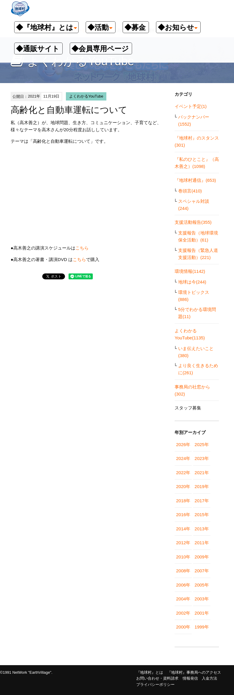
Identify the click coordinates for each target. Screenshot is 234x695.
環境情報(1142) (190, 271)
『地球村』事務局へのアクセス (194, 672)
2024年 (183, 458)
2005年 (202, 584)
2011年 (202, 542)
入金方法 (209, 678)
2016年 (183, 514)
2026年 (183, 444)
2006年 (183, 584)
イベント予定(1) (191, 106)
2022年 (183, 472)
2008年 (183, 570)
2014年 (183, 528)
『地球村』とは (149, 672)
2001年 (202, 612)
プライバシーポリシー (155, 684)
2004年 (183, 598)
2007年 (202, 570)
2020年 (183, 486)
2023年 (202, 458)
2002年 (183, 612)
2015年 (202, 514)
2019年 (202, 486)
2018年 (183, 500)
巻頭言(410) (190, 190)
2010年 (183, 556)
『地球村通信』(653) (195, 180)
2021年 (202, 472)
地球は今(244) (192, 281)
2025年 (202, 444)
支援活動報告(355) (193, 222)
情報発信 (190, 678)
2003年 (202, 598)
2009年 (202, 556)
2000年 (183, 626)
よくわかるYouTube (86, 96)
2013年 (202, 528)
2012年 (183, 542)
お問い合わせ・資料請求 (157, 678)
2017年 (202, 500)
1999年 (202, 626)
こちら (82, 247)
